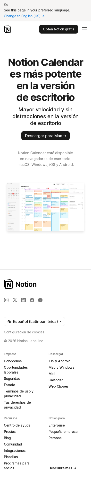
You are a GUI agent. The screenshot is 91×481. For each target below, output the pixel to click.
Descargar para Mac (45, 136)
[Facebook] (32, 300)
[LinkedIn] (23, 300)
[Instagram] (6, 300)
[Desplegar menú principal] (84, 29)
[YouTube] (40, 300)
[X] (15, 299)
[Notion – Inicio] (8, 29)
